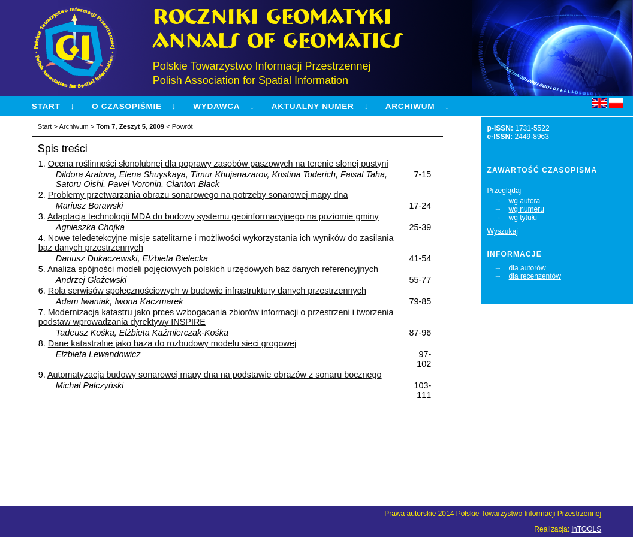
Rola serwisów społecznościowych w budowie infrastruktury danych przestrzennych (207, 290)
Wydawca (216, 106)
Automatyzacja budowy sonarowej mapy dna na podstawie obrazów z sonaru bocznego (214, 374)
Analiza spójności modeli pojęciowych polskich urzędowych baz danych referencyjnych (212, 269)
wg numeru (526, 209)
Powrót (182, 126)
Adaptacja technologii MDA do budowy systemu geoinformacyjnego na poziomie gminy (213, 216)
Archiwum (410, 106)
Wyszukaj (502, 231)
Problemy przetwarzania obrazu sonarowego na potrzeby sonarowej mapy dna (198, 195)
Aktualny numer (313, 106)
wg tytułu (523, 217)
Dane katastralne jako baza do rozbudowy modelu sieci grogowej (172, 343)
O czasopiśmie (127, 106)
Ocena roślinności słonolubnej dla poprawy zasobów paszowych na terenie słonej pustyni (218, 163)
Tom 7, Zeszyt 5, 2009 (130, 126)
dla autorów (527, 268)
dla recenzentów (535, 276)
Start (46, 106)
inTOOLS (586, 529)
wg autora (525, 201)
